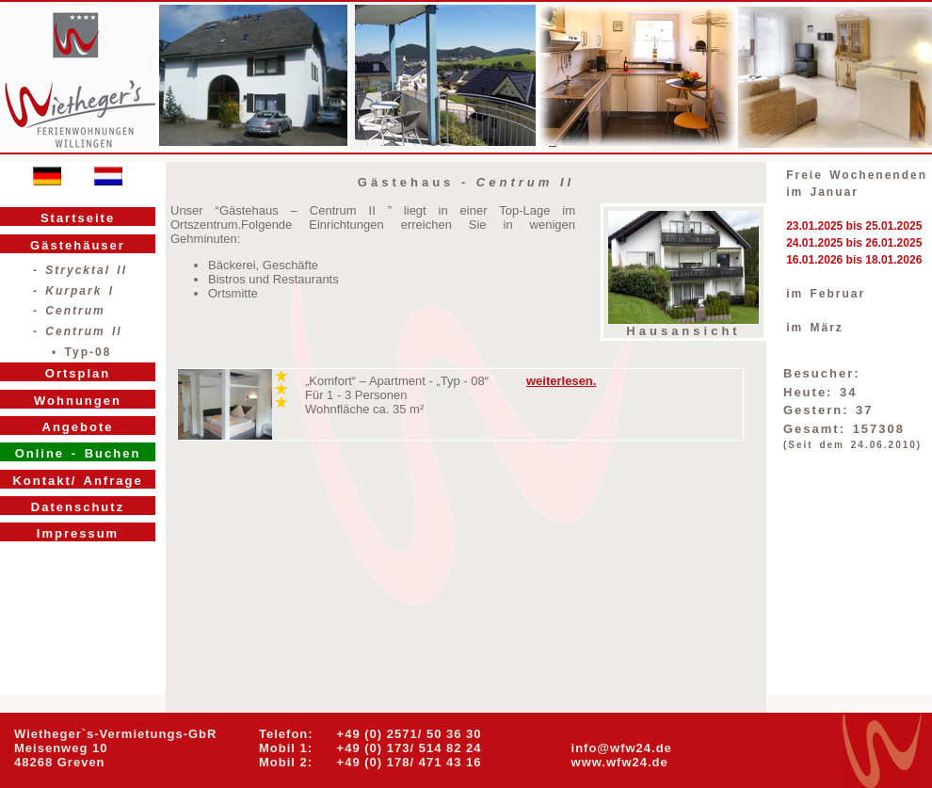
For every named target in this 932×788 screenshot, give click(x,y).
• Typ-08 (81, 352)
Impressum (78, 533)
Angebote (78, 427)
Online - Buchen (78, 453)
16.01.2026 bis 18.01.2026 (854, 259)
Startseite (77, 218)
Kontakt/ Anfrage (77, 481)
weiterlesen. (561, 381)
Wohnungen (77, 401)
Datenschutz (77, 507)
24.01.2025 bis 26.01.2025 (854, 242)
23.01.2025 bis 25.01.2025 (854, 226)
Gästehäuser (77, 245)
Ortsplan (77, 373)
